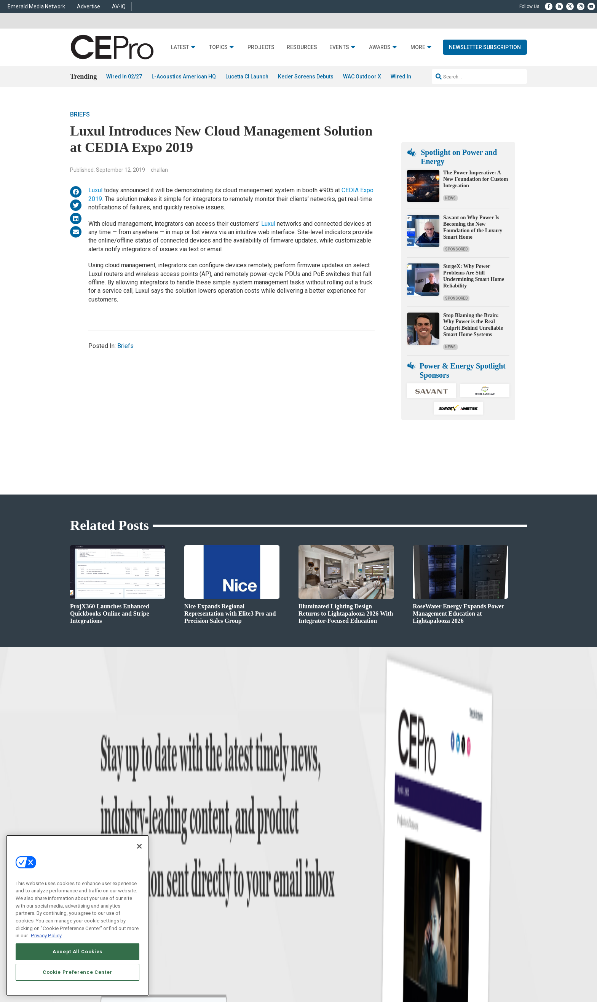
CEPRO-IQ (308, 884)
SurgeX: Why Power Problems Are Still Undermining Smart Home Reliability (473, 276)
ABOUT (197, 973)
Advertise (88, 6)
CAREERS (219, 973)
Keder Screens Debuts (306, 76)
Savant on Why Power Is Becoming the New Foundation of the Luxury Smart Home (472, 227)
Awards (380, 47)
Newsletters (310, 875)
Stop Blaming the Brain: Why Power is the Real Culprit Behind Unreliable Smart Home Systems (473, 325)
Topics (218, 47)
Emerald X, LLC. (471, 962)
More (417, 47)
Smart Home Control (221, 865)
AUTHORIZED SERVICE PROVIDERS (269, 973)
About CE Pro (311, 856)
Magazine (308, 865)
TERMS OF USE (468, 973)
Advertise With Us (316, 846)
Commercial (213, 856)
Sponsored (456, 249)
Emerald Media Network (36, 6)
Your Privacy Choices (411, 973)
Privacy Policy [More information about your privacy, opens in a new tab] (46, 935)
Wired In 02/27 (124, 76)
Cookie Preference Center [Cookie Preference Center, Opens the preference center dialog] (77, 972)
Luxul (268, 223)
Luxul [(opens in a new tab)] (95, 190)
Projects (261, 47)
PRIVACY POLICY (505, 973)
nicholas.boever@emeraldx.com (427, 900)
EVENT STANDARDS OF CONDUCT (345, 973)
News (450, 198)
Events (339, 47)
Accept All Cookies (77, 951)
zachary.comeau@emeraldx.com (428, 872)
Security (209, 894)
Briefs (80, 114)
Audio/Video (213, 875)
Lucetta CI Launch (246, 76)
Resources (302, 47)
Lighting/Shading (218, 884)
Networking (212, 846)
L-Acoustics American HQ (184, 76)
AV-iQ (119, 6)
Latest (180, 47)
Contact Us (407, 911)
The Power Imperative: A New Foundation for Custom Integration (475, 179)
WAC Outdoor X (362, 76)
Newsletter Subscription (485, 47)
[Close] (139, 846)
